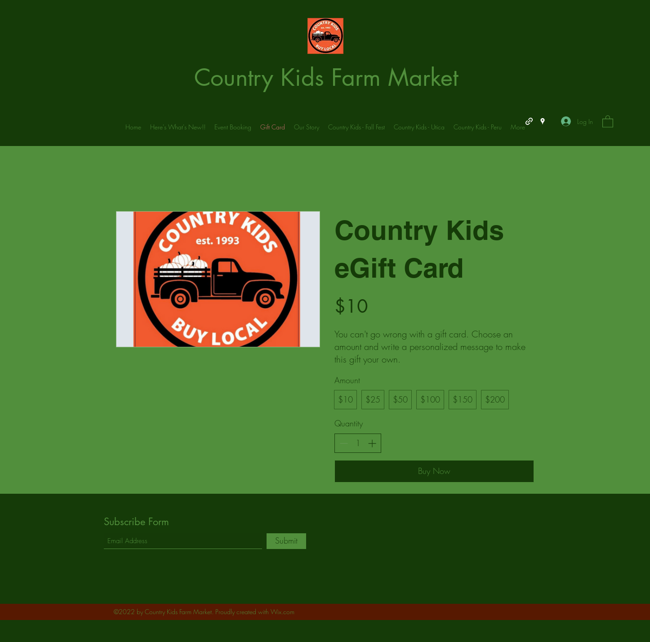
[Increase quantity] (372, 443)
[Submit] (286, 541)
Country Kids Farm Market (326, 77)
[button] (607, 121)
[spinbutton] (358, 443)
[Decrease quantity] (344, 443)
